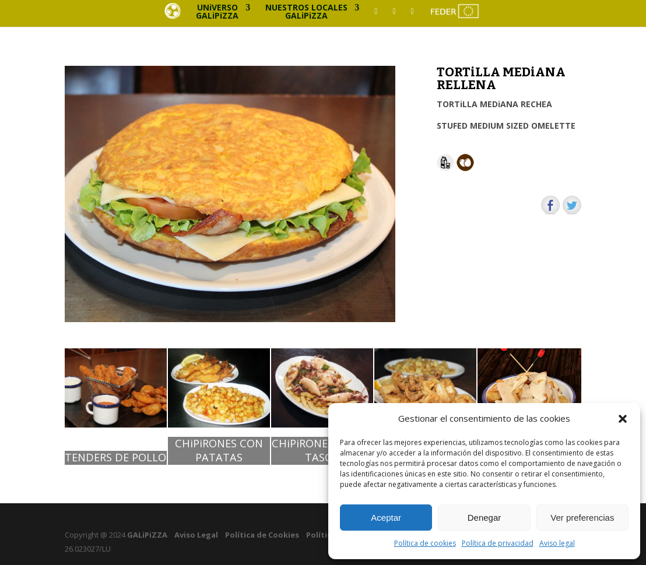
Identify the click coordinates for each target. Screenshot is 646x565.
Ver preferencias (582, 517)
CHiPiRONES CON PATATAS (219, 450)
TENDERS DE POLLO (115, 457)
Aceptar (386, 517)
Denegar (484, 517)
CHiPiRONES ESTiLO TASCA (322, 450)
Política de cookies (425, 543)
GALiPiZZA (146, 534)
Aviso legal (557, 543)
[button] (623, 419)
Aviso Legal (196, 534)
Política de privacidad (497, 543)
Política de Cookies (262, 534)
